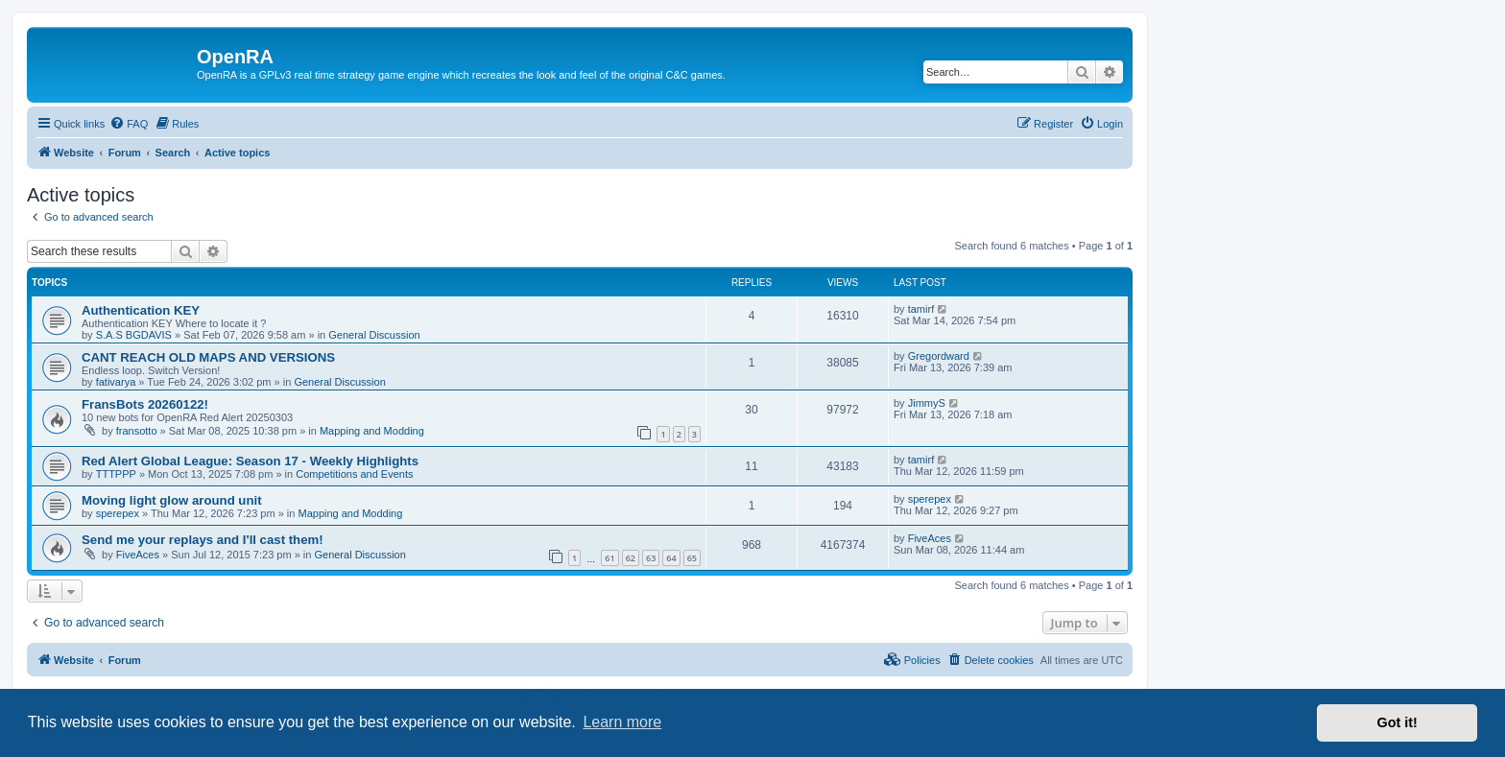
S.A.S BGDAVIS (134, 335)
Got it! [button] (1397, 722)
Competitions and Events (354, 474)
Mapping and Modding (372, 431)
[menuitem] (128, 123)
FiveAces (137, 554)
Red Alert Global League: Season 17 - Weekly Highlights (250, 461)
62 (630, 558)
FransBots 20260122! (145, 404)
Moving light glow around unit (172, 500)
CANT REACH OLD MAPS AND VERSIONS (208, 357)
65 (692, 558)
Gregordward (938, 356)
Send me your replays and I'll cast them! (202, 539)
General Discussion (373, 335)
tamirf (921, 309)
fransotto (136, 431)
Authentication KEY (141, 310)
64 (671, 558)
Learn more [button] (622, 722)
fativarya (116, 382)
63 (651, 558)
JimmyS (926, 403)
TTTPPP (116, 474)
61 (609, 558)
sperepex (117, 513)
